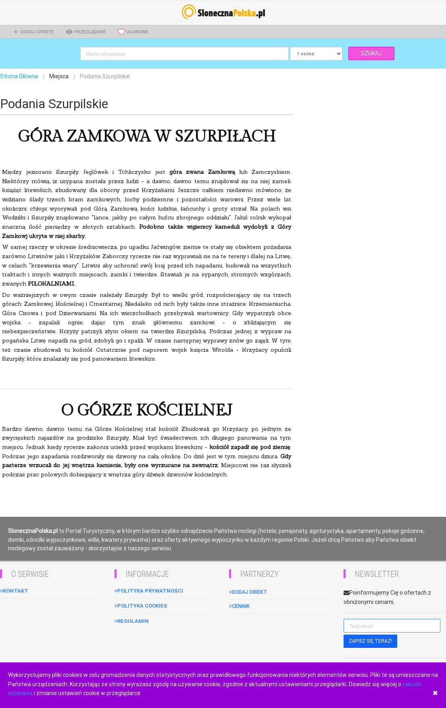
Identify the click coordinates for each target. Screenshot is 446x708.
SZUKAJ (371, 53)
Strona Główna (19, 76)
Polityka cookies (141, 605)
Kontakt (14, 590)
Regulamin (132, 621)
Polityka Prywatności (149, 590)
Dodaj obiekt (248, 592)
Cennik (239, 606)
